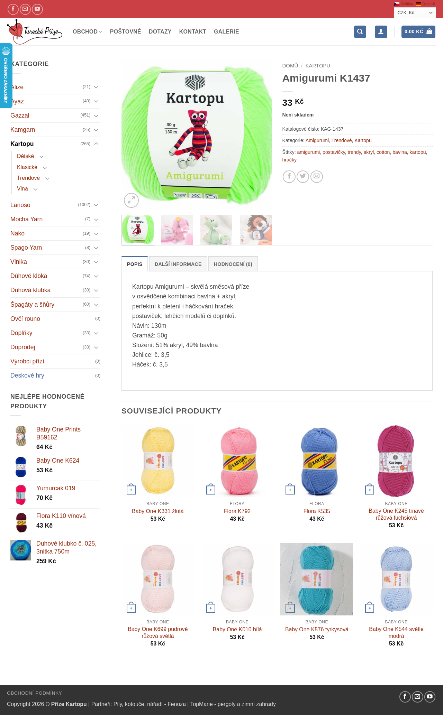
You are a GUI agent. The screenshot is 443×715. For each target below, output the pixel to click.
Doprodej (22, 347)
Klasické (27, 167)
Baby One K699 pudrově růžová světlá (158, 632)
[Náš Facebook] (13, 9)
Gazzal (19, 115)
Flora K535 (317, 511)
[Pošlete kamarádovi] (316, 176)
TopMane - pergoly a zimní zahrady (233, 704)
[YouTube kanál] (37, 9)
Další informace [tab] (178, 264)
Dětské (25, 156)
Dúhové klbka (28, 275)
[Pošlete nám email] (25, 9)
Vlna (22, 189)
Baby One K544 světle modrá (396, 632)
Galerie (226, 32)
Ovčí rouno (25, 318)
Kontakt (192, 32)
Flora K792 (237, 511)
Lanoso (20, 205)
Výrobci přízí (27, 361)
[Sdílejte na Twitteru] (303, 176)
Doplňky (21, 332)
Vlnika (18, 261)
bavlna (399, 152)
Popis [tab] (134, 264)
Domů (290, 65)
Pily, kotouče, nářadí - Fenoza (150, 704)
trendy (354, 152)
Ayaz (17, 101)
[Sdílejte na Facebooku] (289, 176)
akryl (369, 152)
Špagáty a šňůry (32, 304)
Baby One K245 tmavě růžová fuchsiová (396, 514)
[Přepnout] (96, 87)
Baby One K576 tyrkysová (317, 629)
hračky (289, 159)
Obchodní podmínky (34, 693)
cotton (383, 152)
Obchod (87, 32)
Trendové (28, 178)
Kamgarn (22, 129)
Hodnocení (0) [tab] (233, 264)
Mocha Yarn (26, 219)
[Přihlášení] (381, 32)
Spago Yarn (26, 247)
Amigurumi (317, 140)
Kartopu (22, 143)
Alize (17, 87)
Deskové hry (27, 375)
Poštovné (125, 32)
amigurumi (308, 152)
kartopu (418, 152)
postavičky (334, 152)
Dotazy (160, 32)
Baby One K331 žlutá (158, 511)
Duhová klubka (30, 290)
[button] (360, 32)
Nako (17, 233)
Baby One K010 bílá (237, 629)
